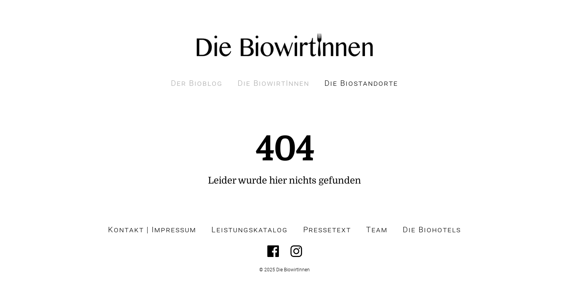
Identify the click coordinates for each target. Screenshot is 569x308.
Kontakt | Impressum (152, 229)
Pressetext (327, 229)
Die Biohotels (432, 229)
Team (377, 229)
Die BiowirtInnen (273, 83)
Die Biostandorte (361, 83)
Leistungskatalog (249, 229)
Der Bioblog (197, 83)
